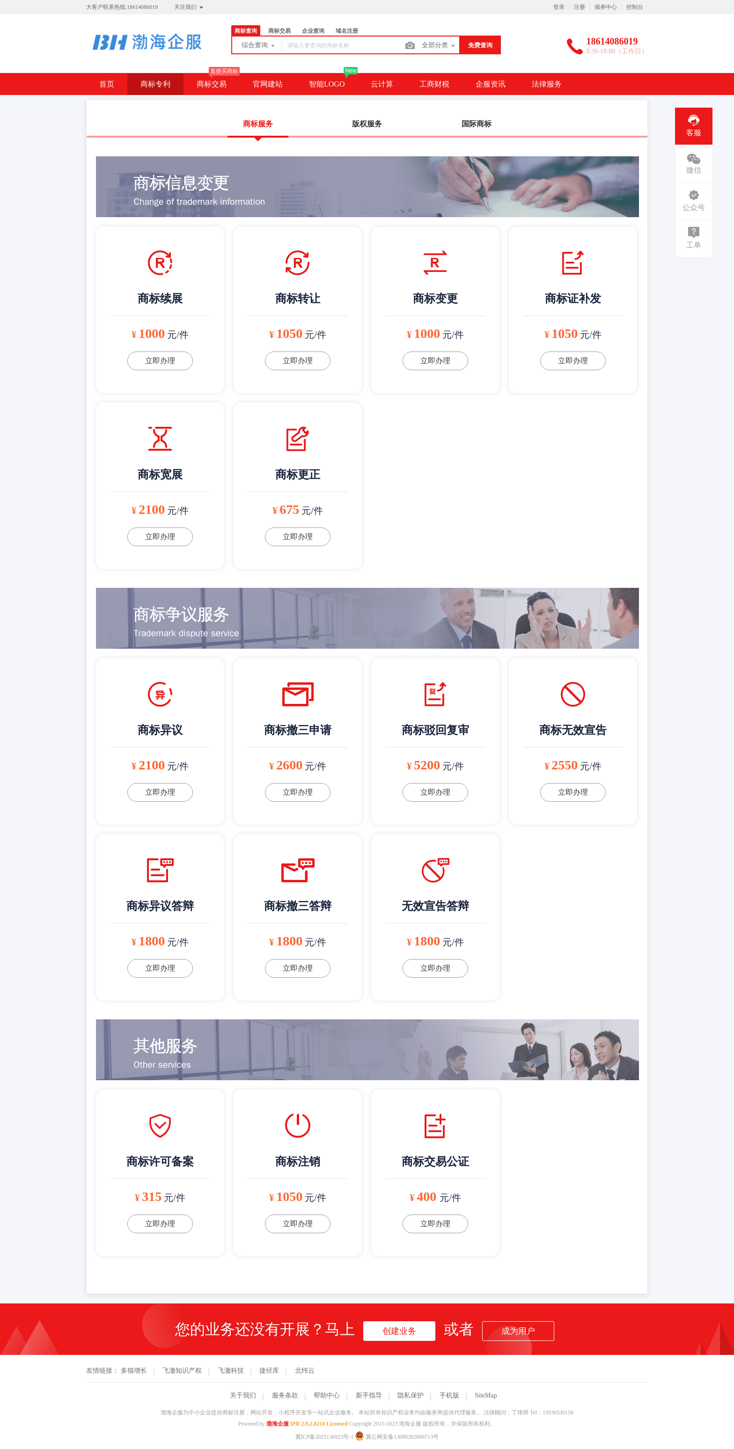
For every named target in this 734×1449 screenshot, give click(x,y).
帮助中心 (327, 1395)
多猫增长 (134, 1370)
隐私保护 (410, 1395)
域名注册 (347, 31)
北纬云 (305, 1370)
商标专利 (155, 84)
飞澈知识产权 (182, 1370)
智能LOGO (327, 84)
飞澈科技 (231, 1370)
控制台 (634, 7)
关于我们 (243, 1395)
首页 (106, 84)
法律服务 (547, 84)
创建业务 (399, 1331)
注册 (579, 7)
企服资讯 (491, 84)
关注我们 (189, 7)
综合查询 (259, 45)
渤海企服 (277, 1423)
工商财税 (434, 84)
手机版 (449, 1395)
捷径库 (269, 1370)
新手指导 (369, 1395)
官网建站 (268, 84)
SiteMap (486, 1395)
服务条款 (285, 1395)
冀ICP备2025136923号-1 (324, 1437)
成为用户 (518, 1331)
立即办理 (160, 361)
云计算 (382, 84)
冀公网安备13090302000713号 (397, 1437)
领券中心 (606, 7)
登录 (559, 7)
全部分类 (439, 45)
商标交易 (279, 31)
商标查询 (246, 31)
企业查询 (313, 31)
